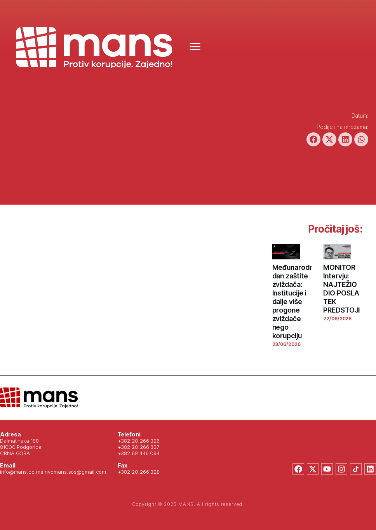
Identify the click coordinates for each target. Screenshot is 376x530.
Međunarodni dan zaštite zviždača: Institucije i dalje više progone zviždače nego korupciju (293, 301)
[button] (313, 139)
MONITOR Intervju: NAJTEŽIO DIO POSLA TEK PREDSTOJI (341, 288)
